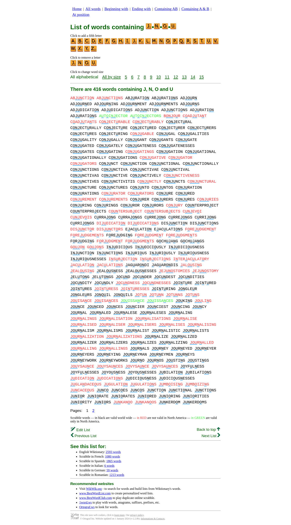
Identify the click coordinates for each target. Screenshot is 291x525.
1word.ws (85, 502)
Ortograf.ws (87, 507)
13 (184, 77)
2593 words (113, 452)
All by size (111, 77)
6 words (109, 465)
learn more (119, 515)
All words (93, 9)
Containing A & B (195, 9)
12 (175, 77)
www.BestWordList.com (95, 493)
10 (158, 77)
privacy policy (137, 515)
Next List (211, 436)
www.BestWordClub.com (95, 498)
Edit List (80, 430)
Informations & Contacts (153, 518)
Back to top (208, 429)
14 (193, 77)
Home (77, 9)
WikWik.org (94, 488)
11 (167, 77)
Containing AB (166, 9)
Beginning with (116, 9)
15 (201, 77)
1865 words (113, 461)
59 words (112, 470)
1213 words (116, 474)
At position (80, 15)
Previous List (83, 436)
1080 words (112, 456)
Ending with (141, 9)
